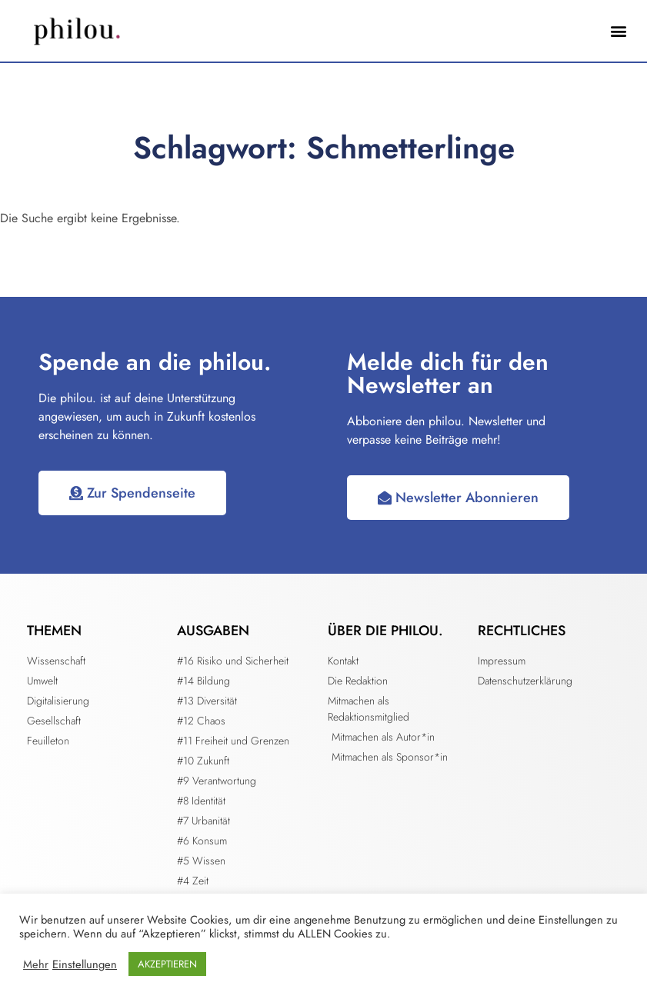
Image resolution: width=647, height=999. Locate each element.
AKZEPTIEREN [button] (167, 964)
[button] (619, 31)
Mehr (35, 964)
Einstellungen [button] (84, 964)
